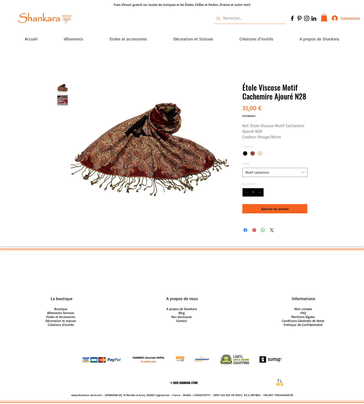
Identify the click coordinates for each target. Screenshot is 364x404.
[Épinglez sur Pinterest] (254, 230)
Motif (246, 164)
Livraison (248, 116)
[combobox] (274, 172)
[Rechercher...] (249, 18)
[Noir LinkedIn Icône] (313, 18)
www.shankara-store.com (86, 395)
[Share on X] (272, 230)
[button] (324, 17)
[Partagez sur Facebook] (245, 230)
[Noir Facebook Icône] (292, 18)
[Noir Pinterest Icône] (299, 18)
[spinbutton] (253, 192)
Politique (303, 325)
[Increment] (260, 192)
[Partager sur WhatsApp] (263, 230)
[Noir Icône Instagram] (306, 18)
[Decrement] (246, 192)
